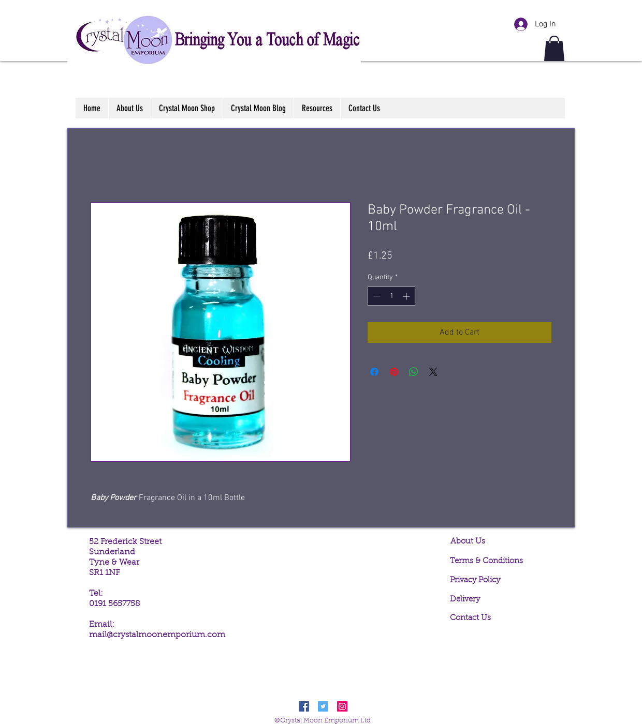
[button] (554, 48)
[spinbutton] (391, 296)
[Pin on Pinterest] (394, 372)
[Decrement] (375, 296)
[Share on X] (433, 372)
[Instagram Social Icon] (342, 706)
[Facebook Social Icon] (304, 706)
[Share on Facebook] (374, 372)
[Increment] (407, 296)
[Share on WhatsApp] (413, 372)
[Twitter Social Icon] (323, 706)
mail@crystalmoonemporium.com (157, 635)
